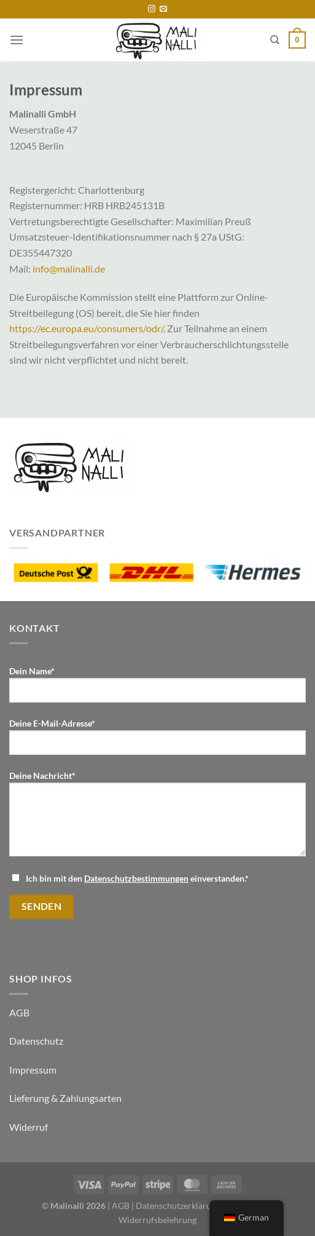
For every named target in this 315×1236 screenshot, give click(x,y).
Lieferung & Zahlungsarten (65, 1098)
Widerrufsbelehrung (157, 1219)
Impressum (32, 1069)
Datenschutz (36, 1041)
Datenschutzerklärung (178, 1205)
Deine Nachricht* (157, 818)
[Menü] (16, 40)
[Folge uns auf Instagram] (151, 9)
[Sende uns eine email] (163, 9)
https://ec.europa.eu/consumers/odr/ (86, 328)
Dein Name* (157, 689)
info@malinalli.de (69, 268)
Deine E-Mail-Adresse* (157, 741)
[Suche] (274, 40)
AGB (19, 1012)
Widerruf (28, 1127)
